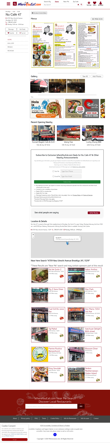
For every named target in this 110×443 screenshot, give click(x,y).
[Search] (62, 4)
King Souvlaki (54, 368)
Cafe (14, 11)
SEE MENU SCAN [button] (97, 19)
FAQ (36, 419)
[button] (15, 4)
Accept (14, 439)
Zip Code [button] (75, 1)
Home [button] (10, 39)
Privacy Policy (77, 196)
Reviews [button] (11, 51)
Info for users (85, 419)
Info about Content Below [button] (39, 13)
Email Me (56, 176)
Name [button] (57, 1)
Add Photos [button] (97, 76)
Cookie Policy (55, 419)
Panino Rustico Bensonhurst (54, 350)
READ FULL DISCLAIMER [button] (79, 167)
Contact (96, 419)
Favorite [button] (11, 33)
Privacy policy (25, 419)
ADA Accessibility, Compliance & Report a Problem (55, 426)
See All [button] (85, 76)
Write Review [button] (93, 213)
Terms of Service (87, 196)
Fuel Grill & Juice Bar (55, 310)
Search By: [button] (47, 1)
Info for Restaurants (70, 419)
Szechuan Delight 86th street (92, 330)
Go (81, 407)
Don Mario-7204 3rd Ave (92, 310)
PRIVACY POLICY (9, 436)
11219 (18, 11)
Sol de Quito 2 (54, 269)
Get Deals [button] (22, 29)
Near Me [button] (66, 1)
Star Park (89, 289)
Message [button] (11, 29)
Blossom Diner (91, 349)
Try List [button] (22, 33)
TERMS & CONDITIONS (16, 434)
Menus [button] (10, 47)
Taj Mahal (52, 329)
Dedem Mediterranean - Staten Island (92, 371)
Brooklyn (9, 11)
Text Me (56, 171)
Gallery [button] (11, 43)
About (15, 419)
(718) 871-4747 (11, 22)
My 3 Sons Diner (55, 289)
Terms (44, 419)
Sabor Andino (91, 269)
